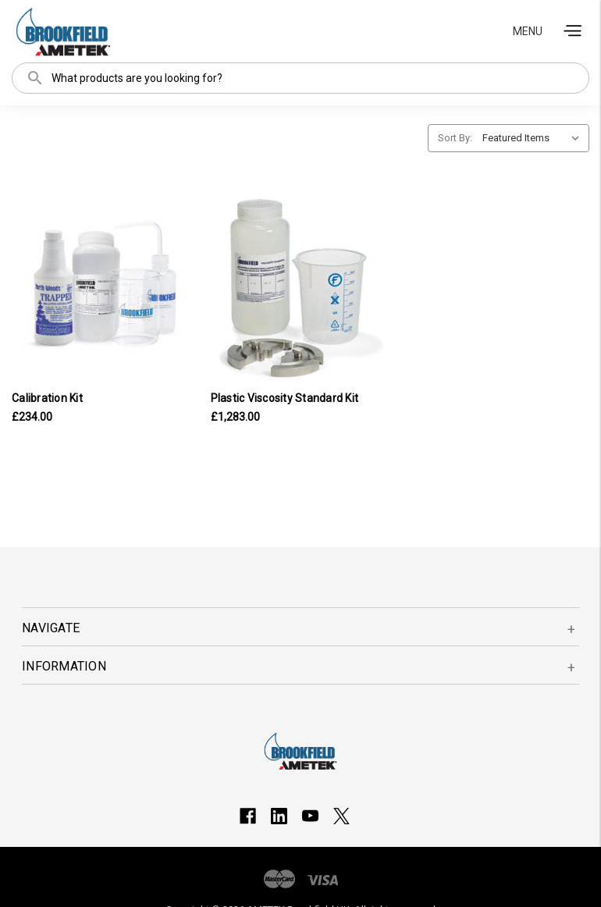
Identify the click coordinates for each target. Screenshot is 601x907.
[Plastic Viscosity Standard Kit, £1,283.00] (301, 289)
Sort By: (455, 138)
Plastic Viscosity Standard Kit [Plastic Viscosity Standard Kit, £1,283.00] (285, 398)
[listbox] (534, 138)
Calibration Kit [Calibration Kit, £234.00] (47, 398)
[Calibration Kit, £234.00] (102, 289)
